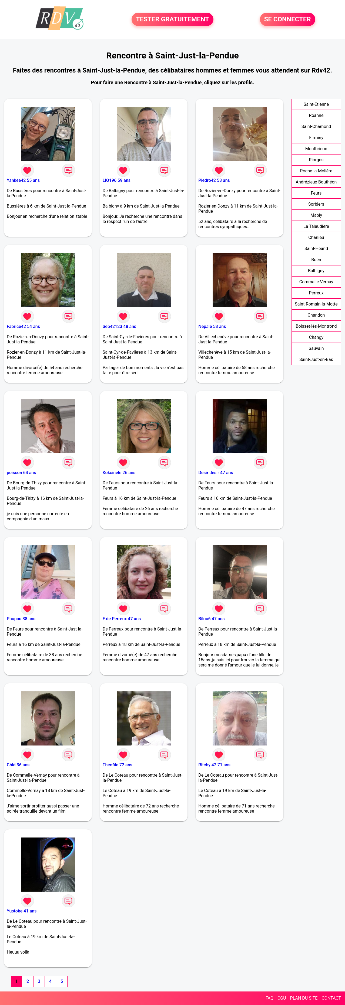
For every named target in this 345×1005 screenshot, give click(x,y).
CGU (281, 998)
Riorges (316, 159)
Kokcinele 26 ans (119, 472)
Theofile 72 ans (117, 764)
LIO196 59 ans (116, 180)
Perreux (316, 292)
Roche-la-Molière (316, 170)
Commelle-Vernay (316, 281)
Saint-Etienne (316, 104)
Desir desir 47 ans (215, 472)
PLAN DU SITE (304, 998)
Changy (316, 337)
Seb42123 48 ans (119, 326)
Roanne (316, 115)
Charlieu (316, 237)
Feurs (316, 193)
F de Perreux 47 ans (122, 618)
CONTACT (331, 998)
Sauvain (316, 348)
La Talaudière (316, 226)
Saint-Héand (316, 248)
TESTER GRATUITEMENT (172, 19)
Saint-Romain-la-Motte (316, 304)
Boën (316, 259)
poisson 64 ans (21, 472)
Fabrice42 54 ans (23, 326)
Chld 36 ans (18, 764)
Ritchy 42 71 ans (214, 764)
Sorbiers (316, 204)
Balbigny (316, 270)
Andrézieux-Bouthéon (316, 182)
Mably (316, 215)
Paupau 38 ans (21, 618)
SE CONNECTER (287, 19)
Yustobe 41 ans (21, 911)
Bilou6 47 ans (211, 618)
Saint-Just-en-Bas (316, 359)
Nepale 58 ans (212, 326)
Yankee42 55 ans (23, 180)
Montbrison (316, 148)
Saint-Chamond (316, 126)
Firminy (316, 137)
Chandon (316, 315)
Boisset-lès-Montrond (316, 326)
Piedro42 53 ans (214, 180)
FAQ (269, 998)
